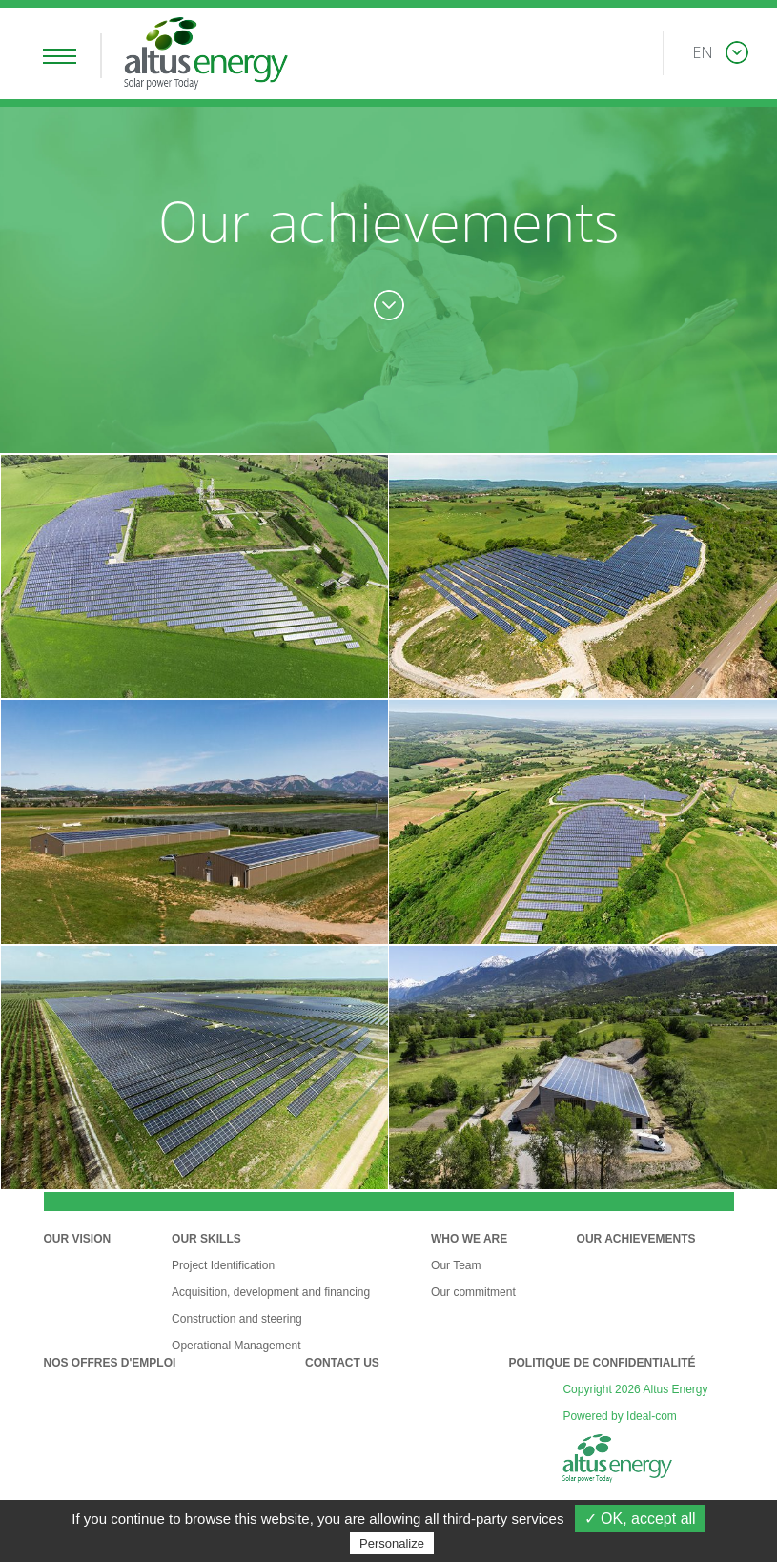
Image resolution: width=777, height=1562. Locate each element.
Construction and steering (237, 1319)
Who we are (469, 1238)
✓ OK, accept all (640, 1519)
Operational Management (236, 1345)
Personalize (391, 1543)
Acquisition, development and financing (271, 1292)
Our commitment (473, 1292)
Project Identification (223, 1265)
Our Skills (206, 1238)
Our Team (456, 1265)
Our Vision (78, 1238)
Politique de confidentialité (601, 1362)
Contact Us (342, 1362)
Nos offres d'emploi (110, 1362)
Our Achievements (636, 1238)
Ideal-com (651, 1416)
